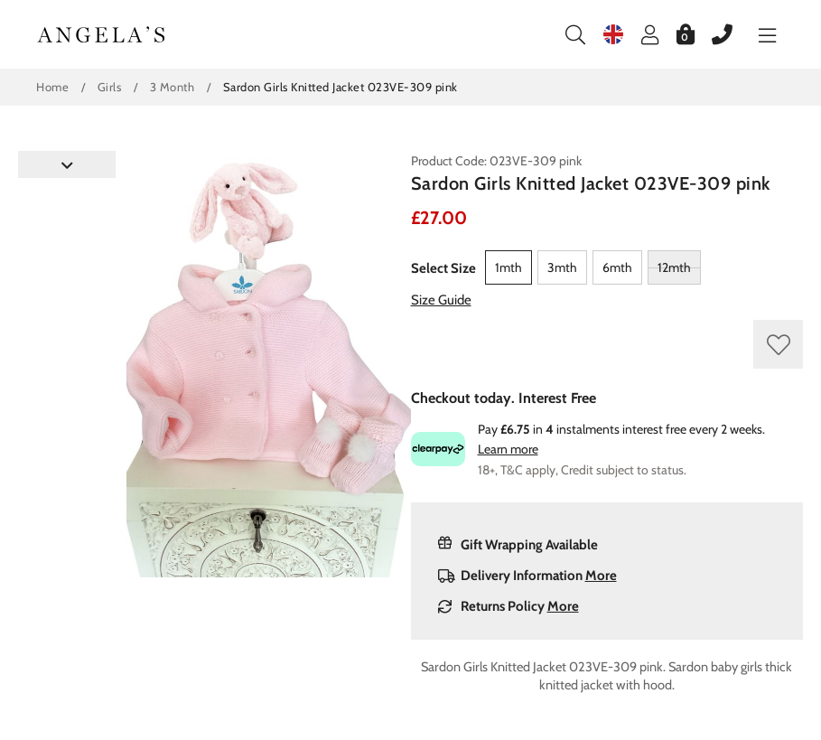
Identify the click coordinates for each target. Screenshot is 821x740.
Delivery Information (527, 575)
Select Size (443, 268)
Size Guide (441, 300)
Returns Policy (508, 606)
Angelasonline (101, 34)
